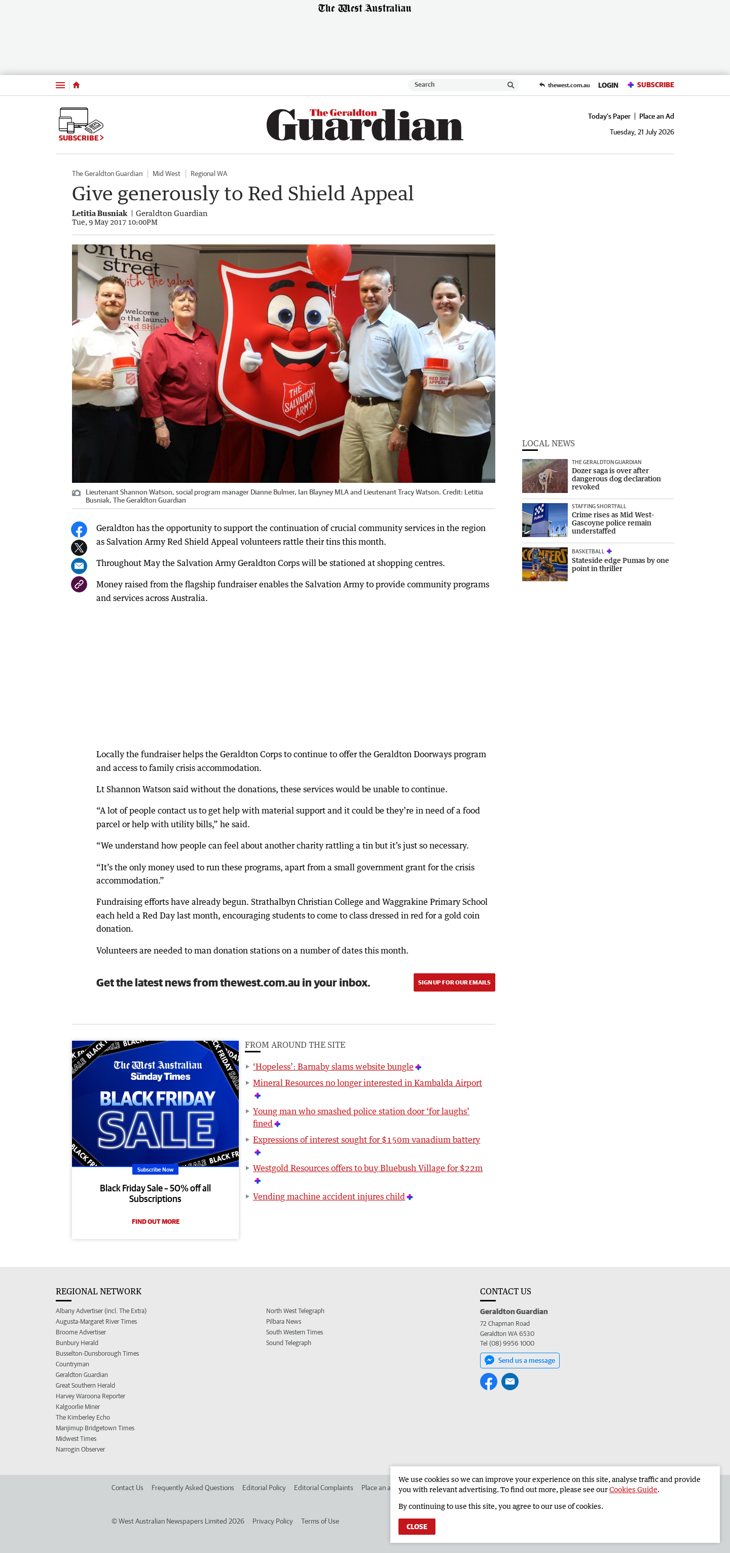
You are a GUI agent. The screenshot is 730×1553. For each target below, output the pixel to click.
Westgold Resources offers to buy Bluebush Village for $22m (368, 1168)
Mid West (166, 173)
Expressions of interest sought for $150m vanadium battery (366, 1140)
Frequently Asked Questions (193, 1488)
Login (608, 85)
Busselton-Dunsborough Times (97, 1353)
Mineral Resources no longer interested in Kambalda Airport (367, 1083)
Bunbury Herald (77, 1343)
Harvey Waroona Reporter (90, 1396)
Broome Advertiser (81, 1332)
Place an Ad (656, 116)
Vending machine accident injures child (329, 1196)
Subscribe (650, 85)
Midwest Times (76, 1438)
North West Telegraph (295, 1311)
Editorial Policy (264, 1488)
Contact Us (127, 1488)
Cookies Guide (633, 1489)
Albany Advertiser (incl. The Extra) (101, 1311)
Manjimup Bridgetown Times (95, 1428)
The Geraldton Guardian (107, 173)
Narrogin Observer (80, 1449)
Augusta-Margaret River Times (96, 1321)
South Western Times (294, 1332)
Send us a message (520, 1360)
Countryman (72, 1364)
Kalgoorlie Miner (78, 1406)
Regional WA (209, 173)
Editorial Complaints (323, 1488)
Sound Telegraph (288, 1343)
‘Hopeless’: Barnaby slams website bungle (333, 1067)
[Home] (76, 85)
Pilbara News (283, 1321)
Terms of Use (320, 1521)
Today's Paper (609, 116)
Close (417, 1527)
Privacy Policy (272, 1521)
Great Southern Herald (85, 1385)
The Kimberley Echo (83, 1417)
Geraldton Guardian (82, 1375)
